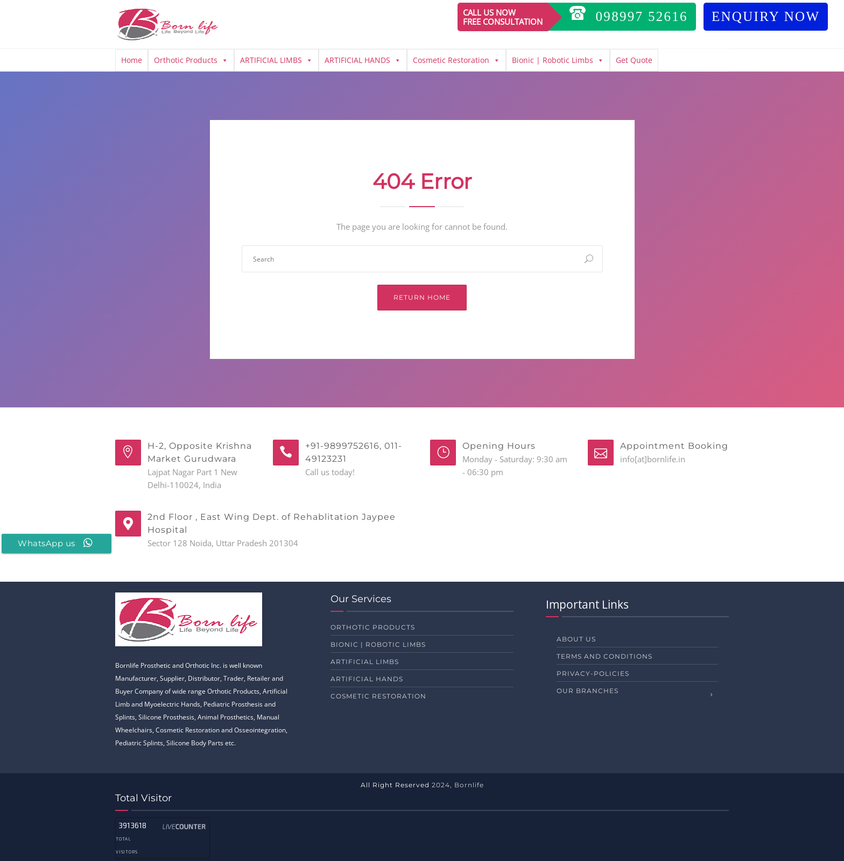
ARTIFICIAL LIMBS (276, 60)
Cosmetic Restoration (456, 60)
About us (576, 639)
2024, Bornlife (458, 785)
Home (131, 60)
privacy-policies (593, 673)
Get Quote (634, 60)
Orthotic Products (191, 60)
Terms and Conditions (604, 656)
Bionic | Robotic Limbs (558, 60)
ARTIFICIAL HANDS (363, 60)
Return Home (422, 297)
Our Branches (587, 691)
